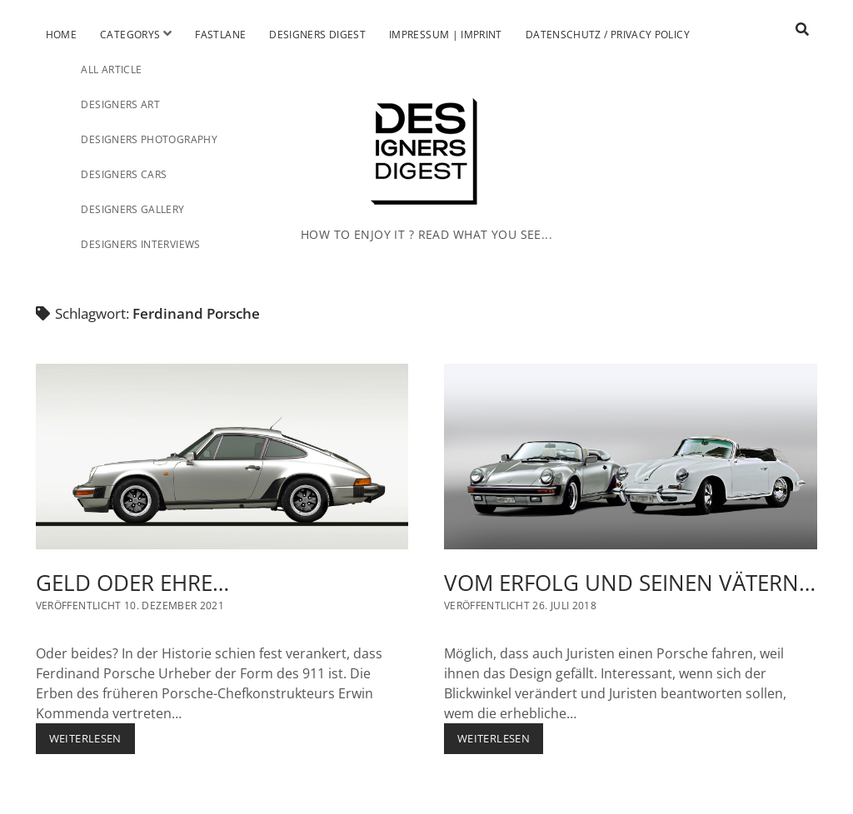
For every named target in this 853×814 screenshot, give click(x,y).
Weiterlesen (92, 742)
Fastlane (220, 34)
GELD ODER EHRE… (222, 457)
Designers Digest (317, 34)
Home (61, 34)
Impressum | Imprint (445, 34)
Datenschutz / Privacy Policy (608, 34)
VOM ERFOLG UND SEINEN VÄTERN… (630, 457)
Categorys (130, 34)
